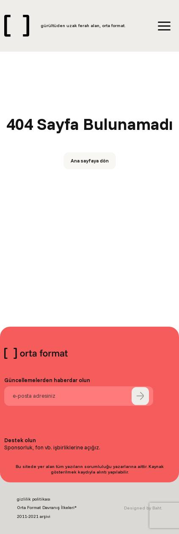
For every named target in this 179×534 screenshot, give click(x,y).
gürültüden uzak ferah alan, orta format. (83, 25)
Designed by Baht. (143, 508)
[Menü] (164, 26)
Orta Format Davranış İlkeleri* (47, 507)
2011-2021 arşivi (33, 516)
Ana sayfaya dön (90, 160)
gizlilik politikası (33, 499)
